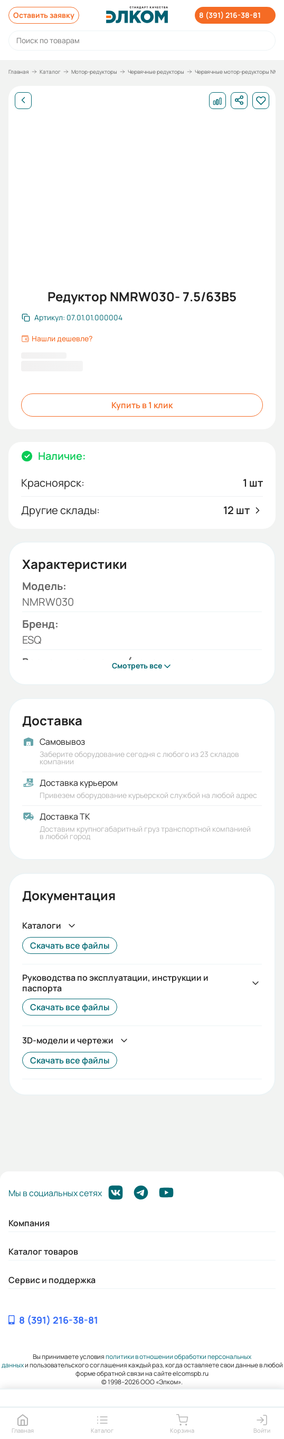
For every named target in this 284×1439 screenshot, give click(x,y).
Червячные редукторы (156, 71)
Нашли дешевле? (56, 338)
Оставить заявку (43, 15)
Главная (18, 71)
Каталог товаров (43, 1251)
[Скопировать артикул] (72, 317)
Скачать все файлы (69, 945)
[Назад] (23, 100)
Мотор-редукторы (94, 71)
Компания (29, 1223)
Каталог (50, 71)
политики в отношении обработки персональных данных (127, 1360)
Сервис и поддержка (52, 1280)
